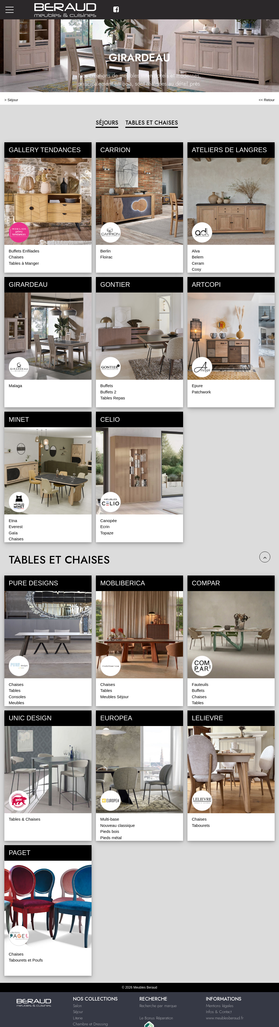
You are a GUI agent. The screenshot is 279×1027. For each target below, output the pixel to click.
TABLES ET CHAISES (151, 123)
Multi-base (109, 819)
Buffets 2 (108, 392)
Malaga (15, 385)
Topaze (106, 533)
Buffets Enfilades (24, 251)
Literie (78, 1018)
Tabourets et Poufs (26, 960)
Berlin (105, 251)
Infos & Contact (219, 1012)
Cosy (196, 269)
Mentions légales (219, 1006)
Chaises (16, 257)
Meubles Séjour (114, 696)
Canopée (108, 520)
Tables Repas (112, 398)
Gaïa (13, 533)
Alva (196, 251)
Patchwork (201, 392)
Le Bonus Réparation (156, 1018)
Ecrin (105, 526)
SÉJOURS (107, 123)
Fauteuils (200, 684)
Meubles (16, 702)
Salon (77, 1006)
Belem (198, 257)
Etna (13, 520)
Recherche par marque (158, 1006)
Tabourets (201, 825)
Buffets (106, 385)
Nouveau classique (117, 825)
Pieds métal (111, 837)
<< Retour (267, 100)
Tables (14, 690)
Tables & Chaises (24, 819)
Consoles (17, 696)
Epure (197, 385)
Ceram (198, 263)
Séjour (13, 100)
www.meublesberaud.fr (225, 1018)
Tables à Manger (24, 263)
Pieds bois (109, 831)
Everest (16, 526)
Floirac (106, 257)
